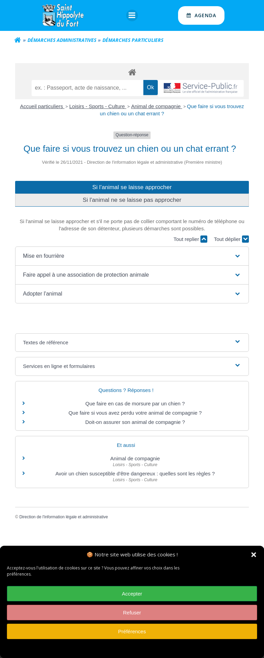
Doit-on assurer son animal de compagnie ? (135, 422)
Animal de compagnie (156, 106)
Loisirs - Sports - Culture (97, 106)
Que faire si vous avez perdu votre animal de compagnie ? (135, 413)
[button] (253, 557)
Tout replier (190, 239)
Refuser (132, 616)
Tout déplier (231, 239)
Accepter (132, 597)
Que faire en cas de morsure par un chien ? (135, 403)
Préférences (132, 634)
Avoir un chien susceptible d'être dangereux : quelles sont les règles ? (135, 473)
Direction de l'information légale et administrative (63, 517)
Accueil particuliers (42, 106)
